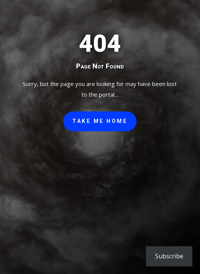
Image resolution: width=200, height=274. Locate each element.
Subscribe (169, 256)
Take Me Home (99, 121)
